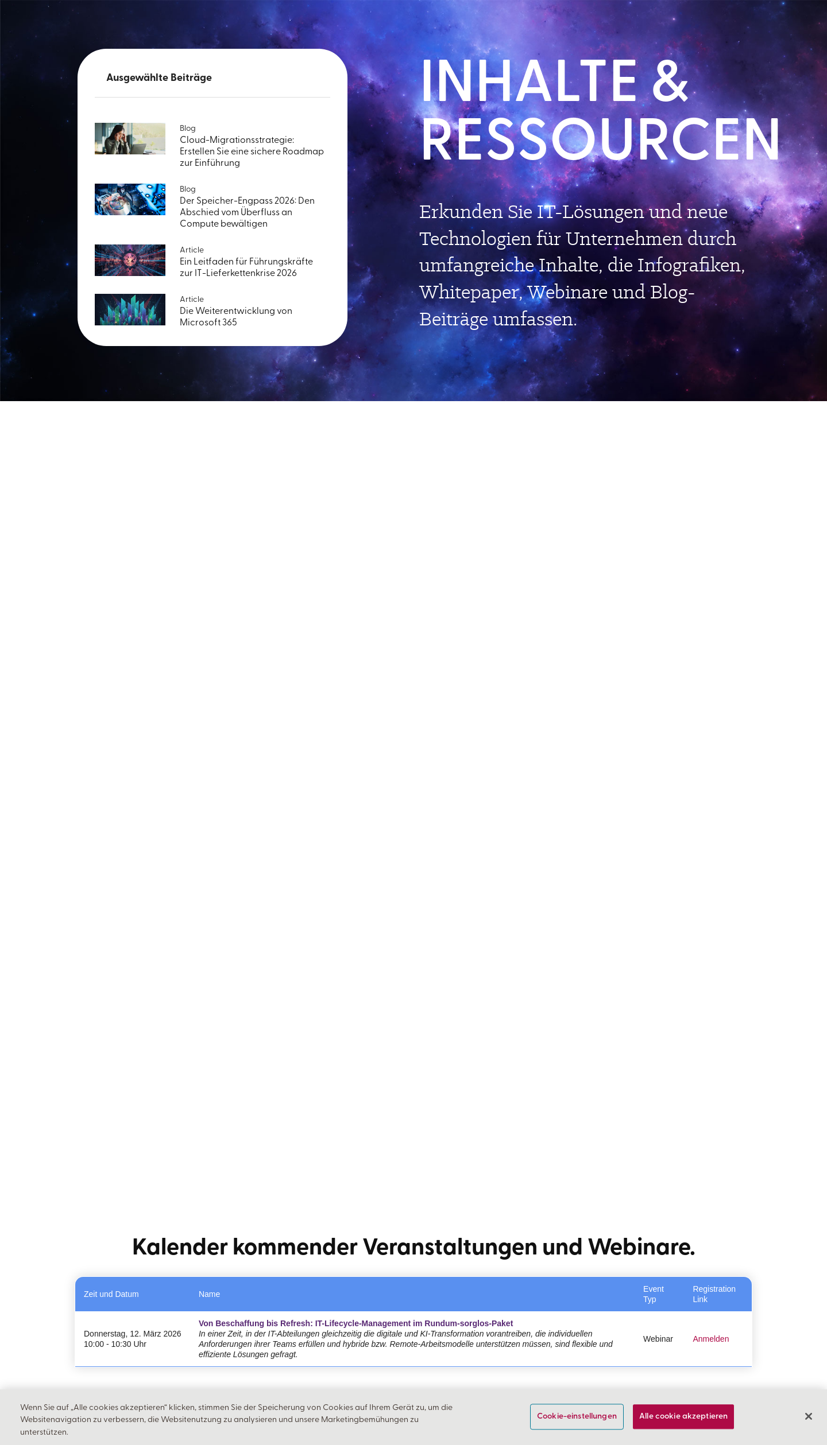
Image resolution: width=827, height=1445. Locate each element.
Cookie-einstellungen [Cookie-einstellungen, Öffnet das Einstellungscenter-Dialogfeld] (577, 1416)
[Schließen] (808, 1416)
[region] (413, 1417)
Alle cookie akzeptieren (683, 1416)
